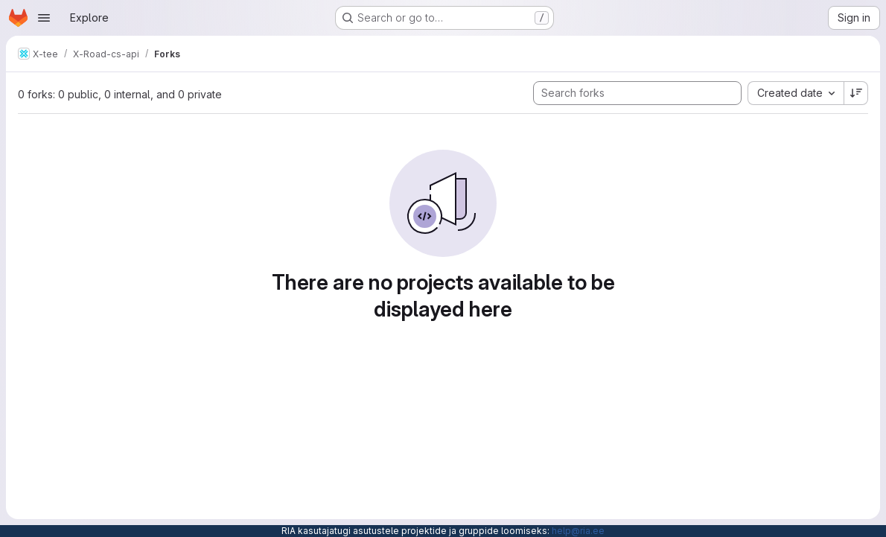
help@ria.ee (578, 530)
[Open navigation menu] (44, 18)
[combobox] (796, 93)
